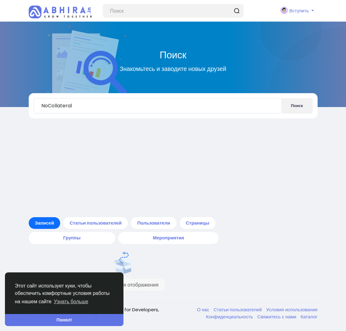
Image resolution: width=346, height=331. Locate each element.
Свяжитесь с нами (277, 316)
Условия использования (291, 309)
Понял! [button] (64, 319)
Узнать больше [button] (71, 301)
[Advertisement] (173, 168)
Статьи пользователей (238, 309)
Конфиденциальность (230, 316)
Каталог (309, 316)
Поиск (297, 106)
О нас (204, 309)
